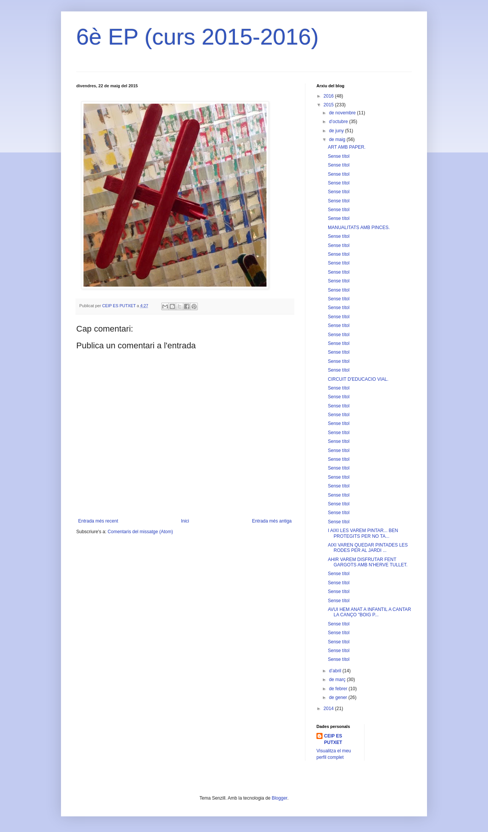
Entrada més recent (98, 521)
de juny (337, 130)
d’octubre (339, 121)
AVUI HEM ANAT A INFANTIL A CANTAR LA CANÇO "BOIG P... (369, 612)
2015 (329, 104)
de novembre (343, 112)
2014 (329, 708)
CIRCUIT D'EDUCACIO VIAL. (358, 379)
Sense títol (339, 156)
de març (338, 679)
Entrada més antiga (272, 521)
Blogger (279, 798)
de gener (338, 697)
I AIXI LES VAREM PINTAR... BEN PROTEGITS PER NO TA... (363, 533)
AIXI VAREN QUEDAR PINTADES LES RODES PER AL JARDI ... (368, 547)
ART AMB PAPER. (347, 147)
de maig (338, 139)
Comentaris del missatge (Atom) (140, 531)
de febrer (338, 688)
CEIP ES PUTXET (333, 739)
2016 (329, 96)
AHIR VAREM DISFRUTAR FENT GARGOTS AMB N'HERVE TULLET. (368, 562)
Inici (185, 521)
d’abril (335, 670)
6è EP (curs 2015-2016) (197, 37)
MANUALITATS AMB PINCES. (359, 227)
